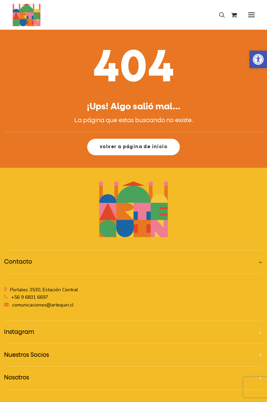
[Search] (219, 15)
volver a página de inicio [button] (133, 146)
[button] (251, 15)
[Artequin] (26, 15)
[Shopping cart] (231, 15)
